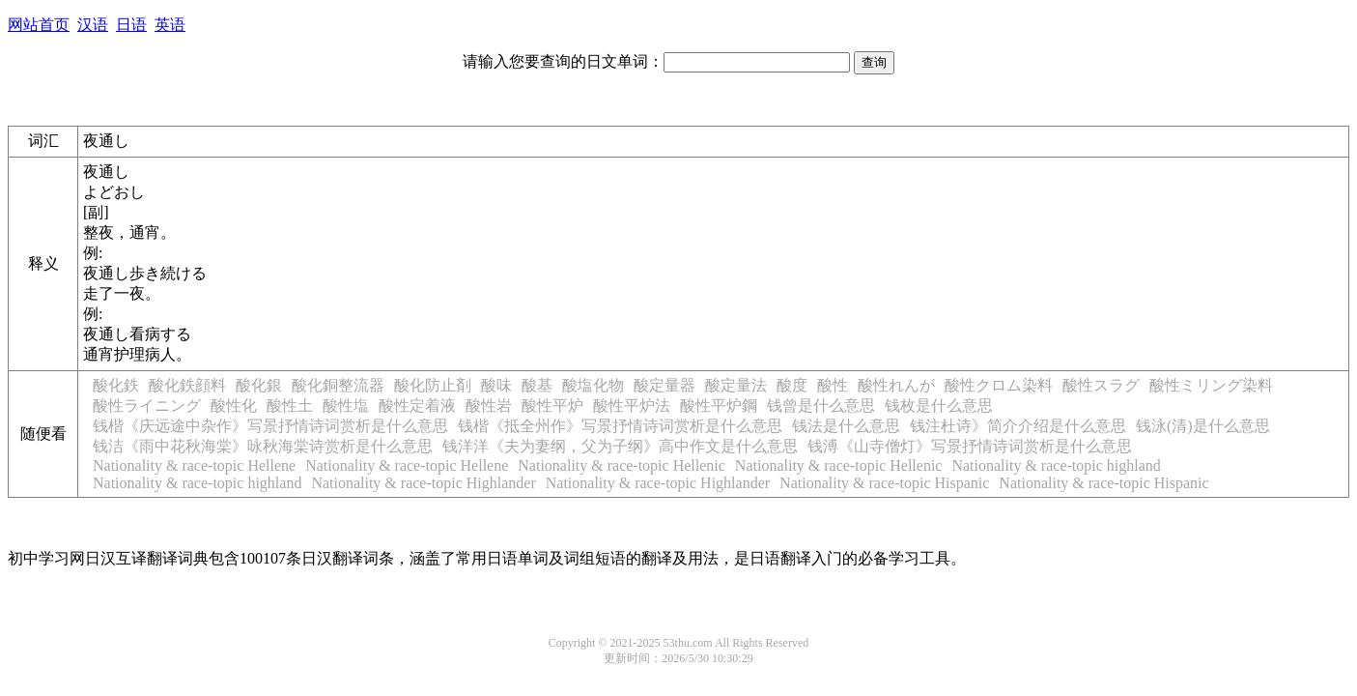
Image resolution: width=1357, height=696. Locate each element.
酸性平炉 (552, 405)
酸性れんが (896, 385)
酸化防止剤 (432, 385)
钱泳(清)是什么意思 (1203, 426)
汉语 (92, 24)
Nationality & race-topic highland (1055, 465)
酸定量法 (736, 385)
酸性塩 (346, 405)
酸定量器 (664, 385)
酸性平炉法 (631, 405)
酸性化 (234, 405)
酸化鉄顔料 (187, 385)
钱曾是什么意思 (821, 405)
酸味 (496, 385)
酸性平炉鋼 (718, 405)
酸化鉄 (116, 385)
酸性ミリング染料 (1211, 385)
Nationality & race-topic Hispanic (884, 483)
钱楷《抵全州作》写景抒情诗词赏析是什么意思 (620, 426)
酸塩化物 (593, 385)
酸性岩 (489, 405)
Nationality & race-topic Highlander (423, 483)
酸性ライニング (147, 405)
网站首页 (39, 24)
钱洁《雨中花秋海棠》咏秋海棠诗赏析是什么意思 (263, 446)
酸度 (792, 385)
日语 (131, 24)
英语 (170, 24)
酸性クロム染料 (999, 385)
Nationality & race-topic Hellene (194, 465)
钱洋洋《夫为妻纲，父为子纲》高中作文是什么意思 (620, 446)
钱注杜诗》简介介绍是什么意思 (1018, 426)
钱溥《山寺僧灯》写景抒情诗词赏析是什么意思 (969, 446)
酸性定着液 (417, 405)
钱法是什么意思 (846, 426)
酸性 (832, 385)
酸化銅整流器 (338, 385)
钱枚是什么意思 (939, 405)
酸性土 (290, 405)
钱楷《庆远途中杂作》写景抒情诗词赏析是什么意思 (270, 426)
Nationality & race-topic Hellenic (621, 465)
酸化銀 (259, 385)
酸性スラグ (1101, 385)
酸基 (537, 385)
